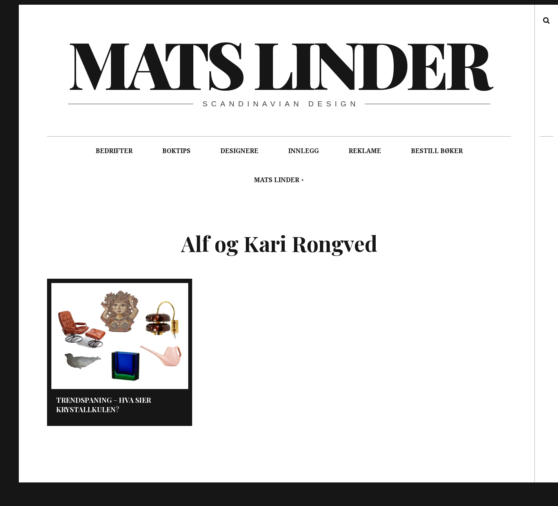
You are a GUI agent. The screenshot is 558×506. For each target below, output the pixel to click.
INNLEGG (303, 151)
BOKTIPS (176, 151)
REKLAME (365, 151)
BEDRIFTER (114, 151)
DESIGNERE (239, 151)
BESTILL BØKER (437, 151)
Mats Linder (278, 62)
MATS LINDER (276, 180)
